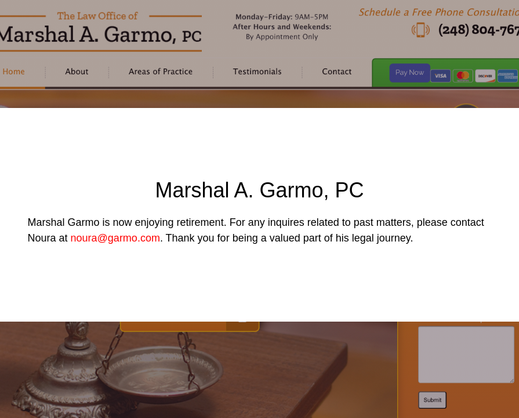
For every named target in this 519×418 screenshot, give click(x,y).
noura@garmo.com (115, 238)
